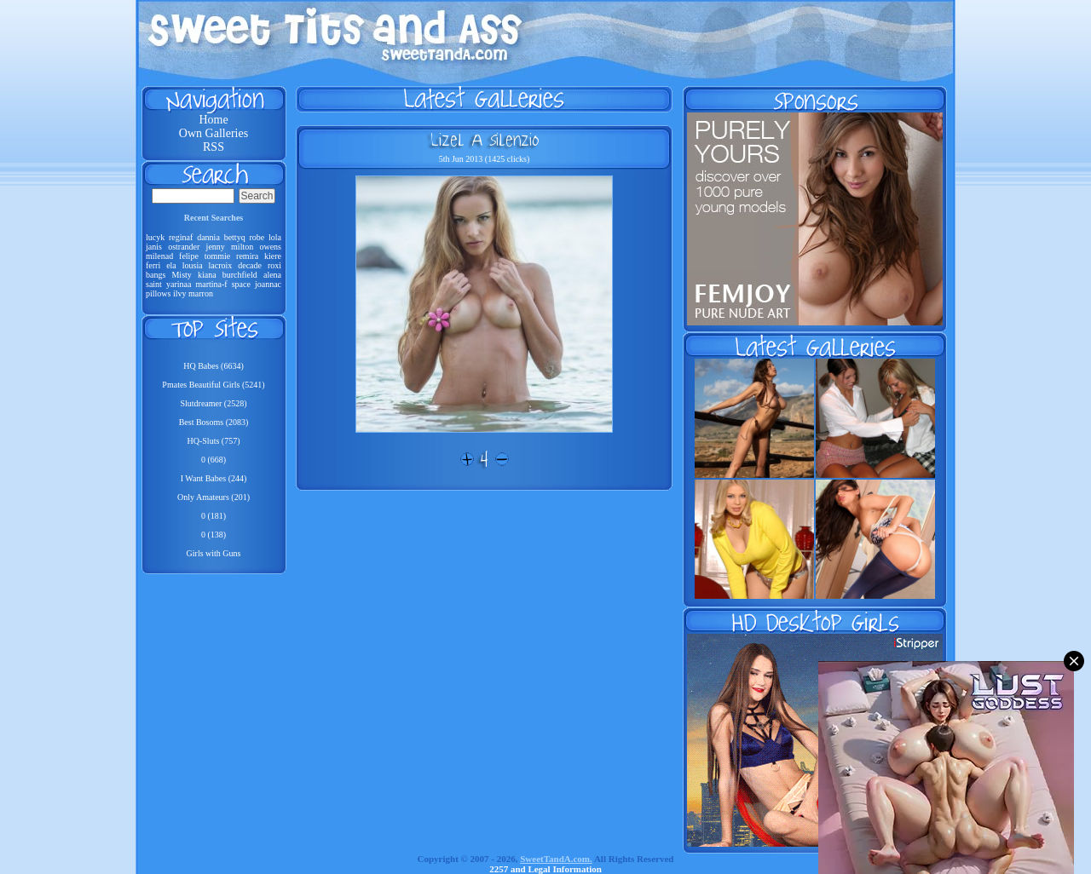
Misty (181, 274)
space (241, 284)
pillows (158, 293)
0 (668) (213, 459)
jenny (215, 246)
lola (274, 237)
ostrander (183, 246)
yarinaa (178, 284)
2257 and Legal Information (545, 869)
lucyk (155, 237)
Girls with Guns (214, 553)
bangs (155, 274)
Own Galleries (213, 133)
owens (270, 246)
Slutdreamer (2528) (213, 403)
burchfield (239, 274)
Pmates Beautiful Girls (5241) (213, 384)
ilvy (180, 293)
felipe (189, 256)
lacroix (221, 265)
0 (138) (213, 534)
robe (256, 237)
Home (213, 119)
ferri (153, 265)
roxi (274, 265)
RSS (213, 147)
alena (272, 274)
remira (247, 256)
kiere (272, 256)
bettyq (234, 237)
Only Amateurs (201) (213, 497)
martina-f (211, 284)
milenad (159, 256)
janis (154, 246)
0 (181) (213, 515)
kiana (207, 274)
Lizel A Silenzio (484, 139)
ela (171, 265)
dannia (208, 237)
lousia (192, 265)
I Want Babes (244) (214, 478)
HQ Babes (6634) (213, 366)
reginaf (181, 237)
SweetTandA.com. (556, 859)
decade (250, 265)
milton (242, 246)
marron (200, 293)
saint (154, 284)
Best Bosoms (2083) (214, 422)
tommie (218, 256)
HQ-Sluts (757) (214, 441)
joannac (268, 284)
